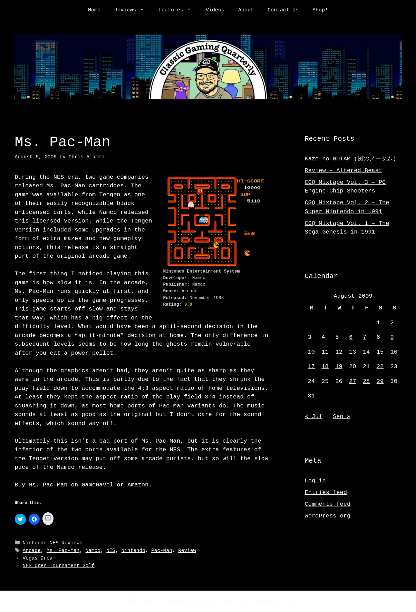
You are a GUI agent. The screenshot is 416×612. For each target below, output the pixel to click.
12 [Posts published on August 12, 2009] (338, 352)
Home (94, 10)
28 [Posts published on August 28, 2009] (366, 381)
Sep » (341, 417)
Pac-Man (161, 550)
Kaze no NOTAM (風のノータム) (350, 159)
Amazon (137, 485)
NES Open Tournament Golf (59, 566)
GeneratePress (278, 601)
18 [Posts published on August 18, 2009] (324, 367)
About (246, 10)
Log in (315, 481)
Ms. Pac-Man (63, 550)
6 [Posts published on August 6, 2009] (350, 337)
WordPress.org (328, 516)
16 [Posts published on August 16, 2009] (393, 352)
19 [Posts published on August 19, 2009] (338, 367)
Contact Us (283, 10)
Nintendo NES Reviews (53, 543)
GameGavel (97, 485)
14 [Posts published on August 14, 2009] (366, 352)
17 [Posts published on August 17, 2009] (311, 367)
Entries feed (326, 492)
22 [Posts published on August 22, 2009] (380, 367)
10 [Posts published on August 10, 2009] (311, 352)
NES (110, 550)
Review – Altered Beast (343, 171)
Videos (215, 10)
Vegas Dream (39, 558)
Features (178, 10)
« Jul (313, 417)
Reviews (133, 10)
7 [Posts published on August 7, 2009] (364, 337)
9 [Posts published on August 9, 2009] (392, 337)
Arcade (32, 550)
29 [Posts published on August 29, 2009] (380, 381)
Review (187, 550)
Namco (93, 550)
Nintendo (133, 550)
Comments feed (328, 504)
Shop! (320, 10)
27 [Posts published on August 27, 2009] (352, 381)
